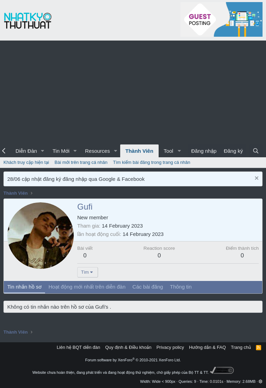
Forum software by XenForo (133, 360)
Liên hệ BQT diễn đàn (78, 347)
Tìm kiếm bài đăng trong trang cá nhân (151, 162)
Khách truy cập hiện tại (26, 162)
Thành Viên (139, 151)
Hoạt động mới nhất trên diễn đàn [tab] (86, 287)
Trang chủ (241, 347)
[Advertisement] (133, 92)
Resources (97, 151)
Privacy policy (170, 347)
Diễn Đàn (26, 151)
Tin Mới (61, 151)
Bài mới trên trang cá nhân (81, 162)
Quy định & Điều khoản (128, 347)
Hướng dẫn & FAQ (207, 347)
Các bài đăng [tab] (147, 287)
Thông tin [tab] (181, 287)
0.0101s (216, 381)
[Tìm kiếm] (256, 150)
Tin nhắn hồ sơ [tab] (24, 287)
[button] (42, 150)
